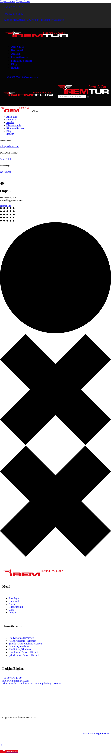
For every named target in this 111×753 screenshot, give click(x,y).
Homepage (5, 205)
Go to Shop (6, 172)
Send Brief (5, 159)
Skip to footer (23, 1)
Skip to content (7, 1)
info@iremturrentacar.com (15, 680)
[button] (59, 102)
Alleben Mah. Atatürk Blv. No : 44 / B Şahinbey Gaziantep (32, 683)
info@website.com (9, 146)
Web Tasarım (96, 733)
